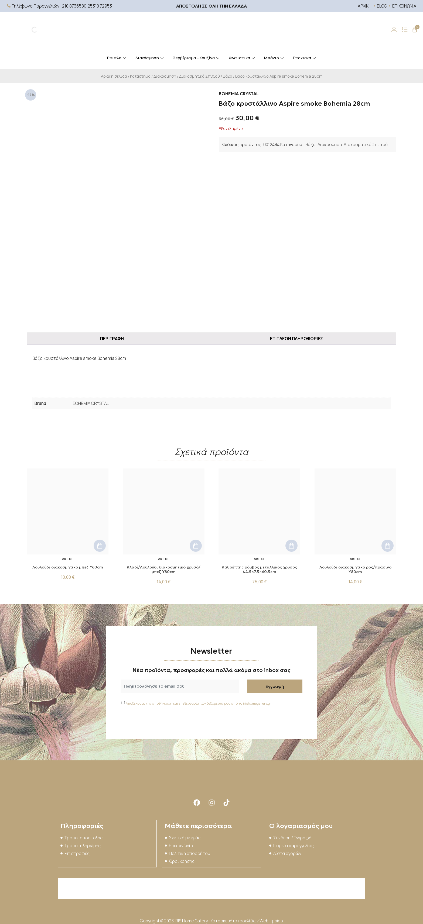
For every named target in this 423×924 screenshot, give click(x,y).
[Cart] (415, 30)
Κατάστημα (140, 76)
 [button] (99, 544)
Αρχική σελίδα (114, 76)
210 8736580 (74, 6)
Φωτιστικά (242, 58)
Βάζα (227, 76)
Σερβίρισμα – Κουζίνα (197, 58)
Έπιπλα (116, 58)
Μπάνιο (274, 58)
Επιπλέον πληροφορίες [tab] (296, 337)
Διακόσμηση (150, 58)
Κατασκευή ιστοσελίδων (235, 919)
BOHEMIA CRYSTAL (91, 402)
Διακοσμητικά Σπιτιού (199, 76)
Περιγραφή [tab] (112, 337)
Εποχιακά (305, 58)
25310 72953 (100, 6)
